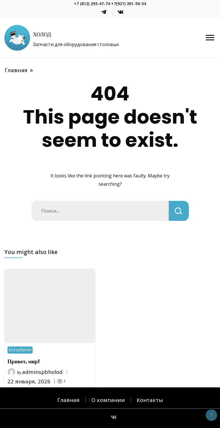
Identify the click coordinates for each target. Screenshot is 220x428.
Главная (68, 399)
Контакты (150, 399)
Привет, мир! (23, 361)
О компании (108, 399)
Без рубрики (20, 349)
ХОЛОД (42, 34)
